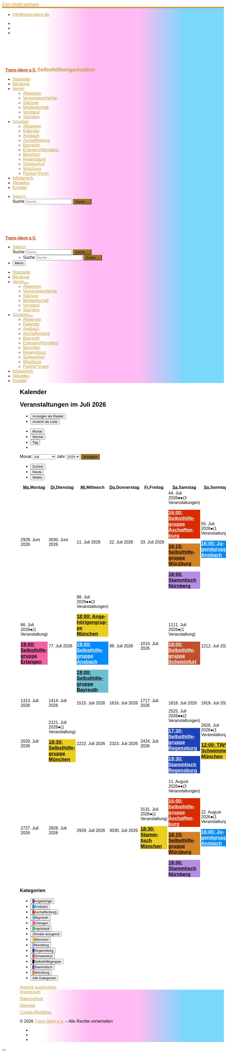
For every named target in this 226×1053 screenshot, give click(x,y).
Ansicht (38, 987)
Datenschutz (31, 998)
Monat (37, 431)
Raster (48, 416)
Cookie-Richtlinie (35, 1012)
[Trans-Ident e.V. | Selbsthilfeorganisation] (34, 64)
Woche (37, 437)
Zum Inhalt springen (20, 4)
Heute (37, 472)
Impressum (30, 992)
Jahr (61, 456)
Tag (35, 442)
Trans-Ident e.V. (49, 1021)
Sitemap (27, 1005)
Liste (45, 422)
